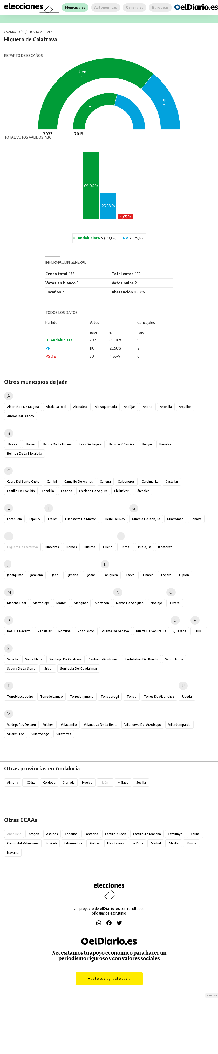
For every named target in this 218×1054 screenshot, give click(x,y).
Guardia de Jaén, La (146, 519)
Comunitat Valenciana (23, 843)
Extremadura (73, 843)
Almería (12, 782)
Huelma (89, 547)
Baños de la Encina (57, 444)
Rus (199, 631)
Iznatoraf (165, 547)
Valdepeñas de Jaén (21, 725)
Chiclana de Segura (93, 491)
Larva (130, 575)
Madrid (156, 843)
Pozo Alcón (86, 631)
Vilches (48, 725)
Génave (196, 519)
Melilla (174, 843)
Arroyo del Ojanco (20, 416)
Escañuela (14, 519)
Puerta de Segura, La (151, 631)
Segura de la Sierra (21, 668)
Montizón (102, 603)
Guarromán (175, 519)
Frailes (53, 519)
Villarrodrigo (40, 734)
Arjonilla (166, 407)
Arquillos (185, 407)
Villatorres (63, 734)
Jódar (91, 575)
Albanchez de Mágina (23, 407)
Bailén (30, 444)
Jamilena (36, 575)
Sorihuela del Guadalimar (78, 668)
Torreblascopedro (20, 697)
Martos (61, 603)
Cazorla (66, 491)
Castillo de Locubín (21, 491)
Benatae (165, 444)
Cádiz (31, 782)
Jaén (55, 575)
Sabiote (12, 659)
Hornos (71, 547)
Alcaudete (80, 407)
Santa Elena (33, 659)
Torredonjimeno (82, 697)
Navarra (13, 853)
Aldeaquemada (106, 407)
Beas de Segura (90, 444)
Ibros (125, 547)
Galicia (95, 843)
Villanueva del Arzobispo (142, 725)
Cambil (52, 482)
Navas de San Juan (130, 603)
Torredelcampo (51, 697)
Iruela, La (144, 547)
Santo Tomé (174, 659)
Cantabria (91, 834)
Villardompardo (179, 725)
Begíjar (147, 444)
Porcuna (64, 631)
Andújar (129, 407)
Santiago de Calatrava (65, 659)
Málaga (123, 782)
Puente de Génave (115, 631)
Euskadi (51, 843)
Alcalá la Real (56, 407)
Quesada (179, 631)
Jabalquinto (15, 575)
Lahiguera (111, 575)
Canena (105, 482)
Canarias (71, 834)
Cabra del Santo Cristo (23, 482)
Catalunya (175, 834)
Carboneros (126, 482)
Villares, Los (15, 734)
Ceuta (195, 834)
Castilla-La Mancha (147, 834)
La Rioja (137, 843)
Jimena (73, 575)
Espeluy (34, 519)
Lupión (184, 575)
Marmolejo (41, 603)
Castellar (172, 482)
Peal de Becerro (19, 631)
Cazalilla (48, 491)
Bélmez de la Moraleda (24, 453)
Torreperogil (110, 697)
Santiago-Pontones (103, 659)
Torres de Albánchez (159, 697)
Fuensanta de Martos (81, 519)
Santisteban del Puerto (141, 659)
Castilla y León (115, 834)
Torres (131, 697)
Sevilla (141, 782)
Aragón (34, 834)
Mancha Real (16, 603)
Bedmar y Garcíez (121, 444)
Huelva (87, 782)
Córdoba (49, 782)
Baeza (12, 444)
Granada (69, 782)
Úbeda (187, 697)
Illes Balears (116, 843)
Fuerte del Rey (114, 519)
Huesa (107, 547)
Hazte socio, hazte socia (109, 978)
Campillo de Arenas (78, 482)
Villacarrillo (69, 725)
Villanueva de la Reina (100, 725)
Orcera (175, 603)
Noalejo (156, 603)
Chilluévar (121, 491)
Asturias (52, 834)
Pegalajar (44, 631)
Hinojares (52, 547)
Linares (148, 575)
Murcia (191, 843)
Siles (47, 668)
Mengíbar (81, 603)
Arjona (147, 407)
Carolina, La (150, 482)
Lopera (166, 575)
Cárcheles (142, 491)
